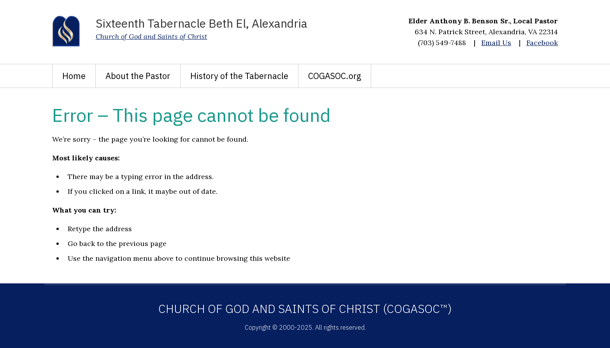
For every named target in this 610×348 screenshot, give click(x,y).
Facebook (542, 42)
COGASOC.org (334, 75)
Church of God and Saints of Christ (151, 36)
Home (74, 75)
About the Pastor (137, 75)
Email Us (496, 42)
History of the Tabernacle (239, 75)
